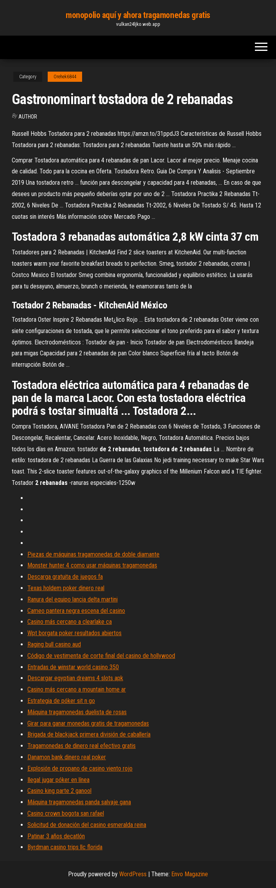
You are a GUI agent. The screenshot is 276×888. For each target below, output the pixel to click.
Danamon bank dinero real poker (66, 757)
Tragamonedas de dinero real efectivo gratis (81, 745)
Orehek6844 (65, 76)
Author (27, 116)
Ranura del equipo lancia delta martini (72, 599)
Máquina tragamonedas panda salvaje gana (79, 802)
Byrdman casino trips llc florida (64, 847)
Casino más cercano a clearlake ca (69, 621)
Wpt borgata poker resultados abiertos (74, 633)
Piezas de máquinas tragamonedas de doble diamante (93, 554)
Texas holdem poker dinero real (65, 588)
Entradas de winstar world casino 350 (73, 667)
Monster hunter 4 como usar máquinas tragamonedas (92, 565)
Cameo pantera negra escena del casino (76, 610)
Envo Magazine (189, 874)
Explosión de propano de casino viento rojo (80, 768)
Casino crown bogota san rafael (65, 813)
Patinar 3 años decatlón (56, 836)
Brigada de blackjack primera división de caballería (89, 734)
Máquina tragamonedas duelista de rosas (77, 712)
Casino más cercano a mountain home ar (76, 689)
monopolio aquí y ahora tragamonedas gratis (138, 15)
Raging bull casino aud (54, 644)
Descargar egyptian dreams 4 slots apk (75, 678)
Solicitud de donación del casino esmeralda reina (86, 825)
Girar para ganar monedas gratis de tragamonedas (88, 723)
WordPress (133, 874)
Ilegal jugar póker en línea (58, 780)
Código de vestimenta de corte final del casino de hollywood (101, 655)
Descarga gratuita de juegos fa (65, 576)
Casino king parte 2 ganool (59, 790)
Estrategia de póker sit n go (61, 700)
